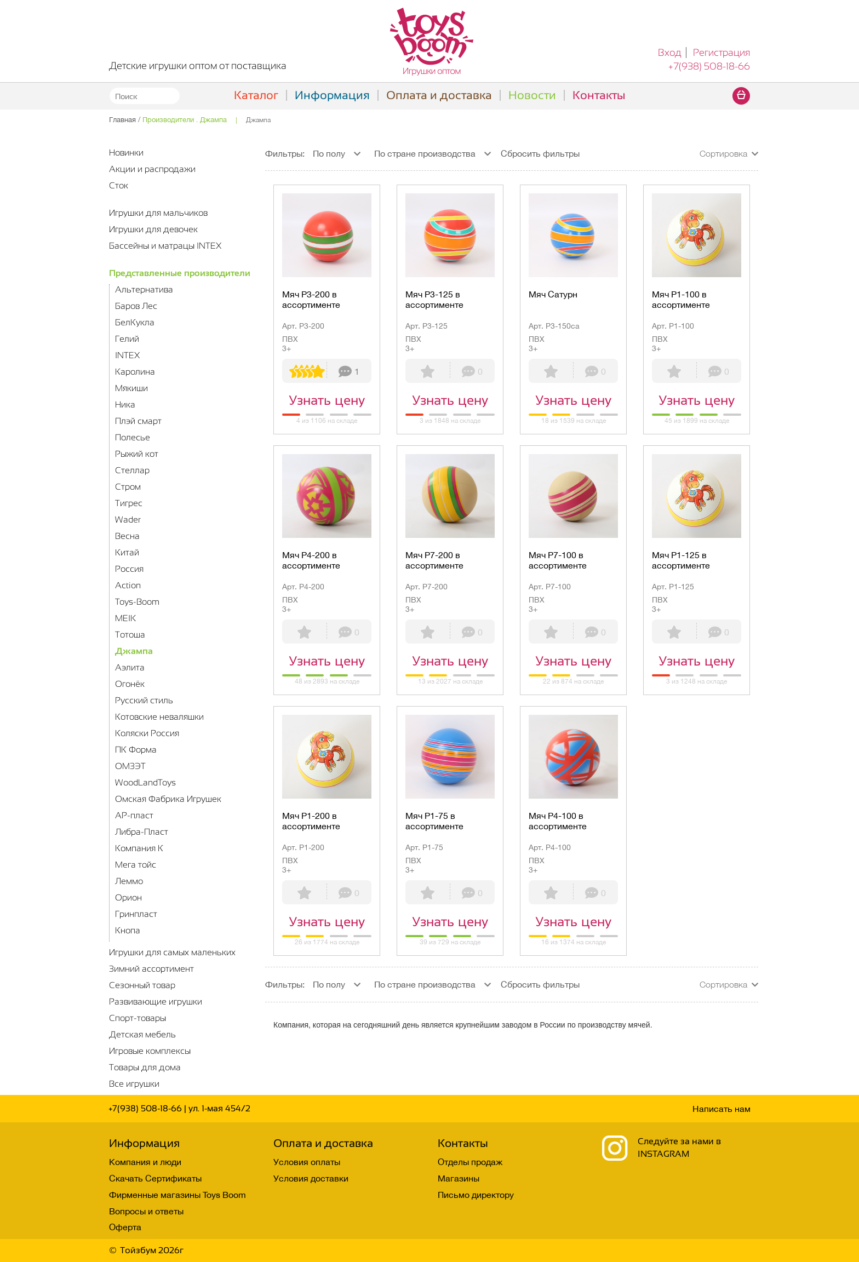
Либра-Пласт (141, 831)
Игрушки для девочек (153, 229)
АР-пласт (134, 815)
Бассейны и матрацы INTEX (165, 245)
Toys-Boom (137, 601)
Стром (128, 486)
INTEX (127, 355)
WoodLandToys (145, 782)
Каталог (256, 95)
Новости (532, 95)
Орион (128, 897)
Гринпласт (136, 914)
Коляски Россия (147, 733)
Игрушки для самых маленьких (172, 952)
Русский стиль (144, 700)
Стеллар (132, 470)
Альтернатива (144, 289)
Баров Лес (136, 306)
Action (128, 585)
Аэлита (130, 667)
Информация (332, 95)
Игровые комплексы (150, 1051)
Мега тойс (135, 864)
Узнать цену (327, 400)
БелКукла (134, 322)
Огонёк (130, 684)
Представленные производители (179, 273)
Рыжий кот (136, 453)
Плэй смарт (138, 421)
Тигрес (128, 503)
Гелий (127, 338)
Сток (118, 185)
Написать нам (721, 1109)
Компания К (139, 848)
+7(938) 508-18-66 (709, 66)
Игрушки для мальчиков (158, 212)
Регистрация (721, 52)
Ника (125, 404)
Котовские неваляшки (159, 716)
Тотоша (130, 634)
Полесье (132, 437)
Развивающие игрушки (155, 1001)
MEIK (125, 618)
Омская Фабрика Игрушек (168, 799)
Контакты (598, 95)
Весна (127, 536)
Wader (128, 519)
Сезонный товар (142, 985)
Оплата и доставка (439, 95)
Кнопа (127, 930)
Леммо (129, 881)
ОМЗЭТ (130, 766)
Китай (127, 552)
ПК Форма (136, 749)
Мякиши (131, 388)
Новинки (126, 152)
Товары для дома (145, 1067)
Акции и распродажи (152, 169)
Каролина (135, 371)
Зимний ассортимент (151, 968)
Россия (129, 568)
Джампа (134, 651)
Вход (670, 52)
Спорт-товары (137, 1018)
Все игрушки (134, 1083)
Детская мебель (142, 1034)
